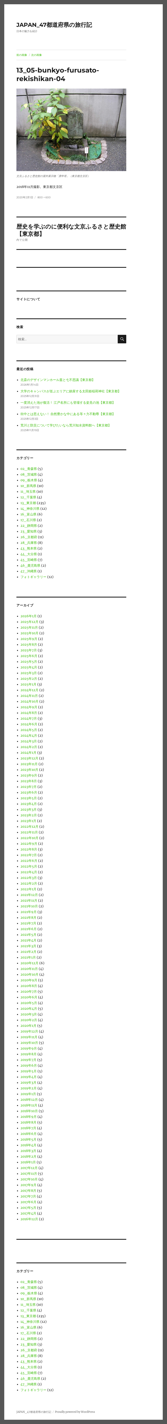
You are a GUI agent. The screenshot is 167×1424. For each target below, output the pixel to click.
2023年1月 (28, 821)
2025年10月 (29, 633)
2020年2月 (28, 1020)
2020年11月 (29, 969)
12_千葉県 (28, 497)
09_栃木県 (28, 480)
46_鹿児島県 (30, 565)
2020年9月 (28, 980)
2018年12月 (29, 1100)
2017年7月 (28, 1196)
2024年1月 (28, 753)
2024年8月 (28, 713)
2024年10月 (29, 701)
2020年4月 (28, 1008)
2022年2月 (28, 883)
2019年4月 (28, 1077)
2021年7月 (28, 923)
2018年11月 (28, 1105)
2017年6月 (28, 1202)
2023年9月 (28, 775)
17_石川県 (28, 520)
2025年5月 (28, 661)
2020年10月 (29, 974)
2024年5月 (28, 730)
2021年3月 (28, 946)
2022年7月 (28, 855)
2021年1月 (28, 957)
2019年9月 (28, 1048)
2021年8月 (28, 917)
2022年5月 (28, 866)
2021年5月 (28, 935)
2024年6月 (28, 724)
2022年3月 (28, 878)
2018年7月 (28, 1128)
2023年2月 (28, 815)
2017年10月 (29, 1179)
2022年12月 (29, 826)
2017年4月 (28, 1213)
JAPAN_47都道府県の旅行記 (54, 24)
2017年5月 (28, 1208)
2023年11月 (29, 764)
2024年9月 (28, 707)
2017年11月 (28, 1173)
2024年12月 (29, 690)
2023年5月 (28, 798)
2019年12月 (29, 1031)
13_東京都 (28, 503)
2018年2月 (28, 1156)
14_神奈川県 (30, 508)
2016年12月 (29, 1219)
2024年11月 (29, 696)
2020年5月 (28, 1003)
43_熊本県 (28, 548)
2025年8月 (28, 644)
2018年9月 (28, 1117)
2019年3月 (28, 1082)
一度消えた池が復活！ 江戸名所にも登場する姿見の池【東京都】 (67, 402)
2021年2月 (28, 952)
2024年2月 (28, 747)
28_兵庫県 (28, 543)
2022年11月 (29, 832)
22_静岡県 (28, 526)
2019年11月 (28, 1037)
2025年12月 (29, 622)
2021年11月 (28, 900)
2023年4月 (28, 804)
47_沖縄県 (28, 571)
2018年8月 (28, 1122)
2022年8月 (28, 849)
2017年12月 (29, 1168)
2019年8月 (28, 1054)
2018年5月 (28, 1139)
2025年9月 (28, 639)
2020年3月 (28, 1014)
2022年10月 (29, 838)
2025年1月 (28, 684)
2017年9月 (28, 1185)
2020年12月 (29, 963)
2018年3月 (28, 1151)
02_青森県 (28, 469)
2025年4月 (28, 667)
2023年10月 (29, 770)
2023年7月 (28, 787)
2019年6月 (28, 1065)
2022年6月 (28, 861)
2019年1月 (28, 1094)
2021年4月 (28, 940)
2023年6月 (28, 792)
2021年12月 (29, 895)
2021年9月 (28, 912)
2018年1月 (28, 1162)
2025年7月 (28, 650)
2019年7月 (28, 1060)
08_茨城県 (28, 474)
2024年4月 (28, 735)
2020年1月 (28, 1026)
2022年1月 (28, 889)
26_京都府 (28, 537)
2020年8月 (28, 986)
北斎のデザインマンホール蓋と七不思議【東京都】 (57, 380)
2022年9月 (28, 844)
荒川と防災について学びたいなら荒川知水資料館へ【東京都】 (65, 425)
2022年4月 (28, 872)
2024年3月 (28, 741)
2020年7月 (28, 991)
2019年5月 (28, 1071)
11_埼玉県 (28, 491)
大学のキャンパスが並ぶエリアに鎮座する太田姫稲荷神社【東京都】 (70, 391)
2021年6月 (28, 929)
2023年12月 (29, 758)
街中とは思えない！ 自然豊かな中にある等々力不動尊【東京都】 (67, 414)
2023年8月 (28, 781)
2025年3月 (28, 673)
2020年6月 (28, 997)
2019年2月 (28, 1088)
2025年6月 (28, 656)
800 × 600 (44, 197)
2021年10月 (29, 906)
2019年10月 (29, 1043)
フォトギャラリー (33, 577)
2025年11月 (29, 627)
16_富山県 (28, 514)
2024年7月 (28, 718)
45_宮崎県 (28, 560)
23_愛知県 (28, 531)
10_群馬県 (28, 486)
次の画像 (36, 54)
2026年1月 (28, 616)
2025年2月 (28, 679)
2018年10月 (29, 1111)
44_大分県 (28, 554)
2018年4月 (28, 1145)
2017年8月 (28, 1191)
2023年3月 (28, 809)
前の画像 (21, 54)
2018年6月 (28, 1134)
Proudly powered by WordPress (75, 1412)
